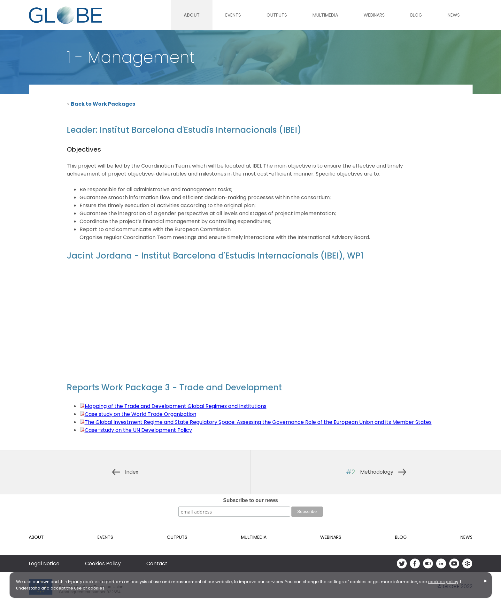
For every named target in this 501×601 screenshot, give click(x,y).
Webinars (374, 15)
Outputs (276, 15)
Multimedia (325, 15)
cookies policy (443, 582)
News (454, 15)
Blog (416, 15)
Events (233, 15)
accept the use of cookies (77, 588)
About (192, 15)
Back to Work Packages (103, 104)
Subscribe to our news (250, 500)
